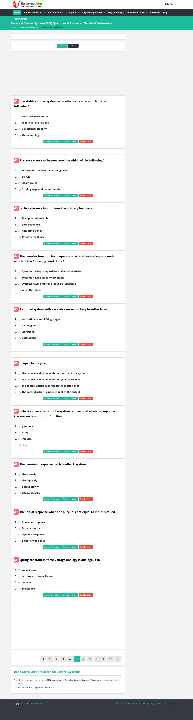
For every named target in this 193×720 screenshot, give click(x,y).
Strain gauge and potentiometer (42, 189)
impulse (27, 438)
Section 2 (73, 46)
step (24, 445)
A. (16, 116)
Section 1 (62, 46)
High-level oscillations (35, 122)
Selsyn (26, 176)
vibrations (28, 331)
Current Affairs (56, 12)
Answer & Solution (51, 141)
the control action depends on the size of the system (54, 373)
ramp (25, 432)
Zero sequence (31, 224)
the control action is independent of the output (51, 392)
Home (17, 12)
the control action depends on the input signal (50, 385)
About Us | (118, 703)
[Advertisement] (68, 73)
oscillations (29, 338)
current (26, 582)
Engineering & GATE (93, 12)
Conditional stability (34, 128)
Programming (116, 12)
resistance (28, 588)
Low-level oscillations (35, 116)
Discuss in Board (69, 141)
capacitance (29, 570)
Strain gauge (29, 183)
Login (169, 3)
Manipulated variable (35, 218)
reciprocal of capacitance (37, 576)
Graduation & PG (137, 12)
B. (16, 122)
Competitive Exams (34, 12)
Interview (155, 12)
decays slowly (30, 486)
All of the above (31, 290)
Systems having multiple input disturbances (49, 283)
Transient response (34, 522)
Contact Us (161, 703)
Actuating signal (32, 230)
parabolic (27, 426)
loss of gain (29, 325)
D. (16, 135)
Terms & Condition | (133, 703)
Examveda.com (36, 703)
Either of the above (33, 540)
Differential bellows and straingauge (44, 170)
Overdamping (30, 135)
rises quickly (29, 480)
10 (110, 659)
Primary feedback (33, 237)
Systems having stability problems (43, 277)
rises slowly (29, 474)
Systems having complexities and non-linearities (51, 271)
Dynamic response (33, 534)
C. (16, 128)
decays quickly (31, 492)
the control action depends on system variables (51, 379)
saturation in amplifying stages (41, 319)
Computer (72, 12)
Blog (165, 12)
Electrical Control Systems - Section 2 (36, 687)
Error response (31, 528)
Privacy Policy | (149, 703)
